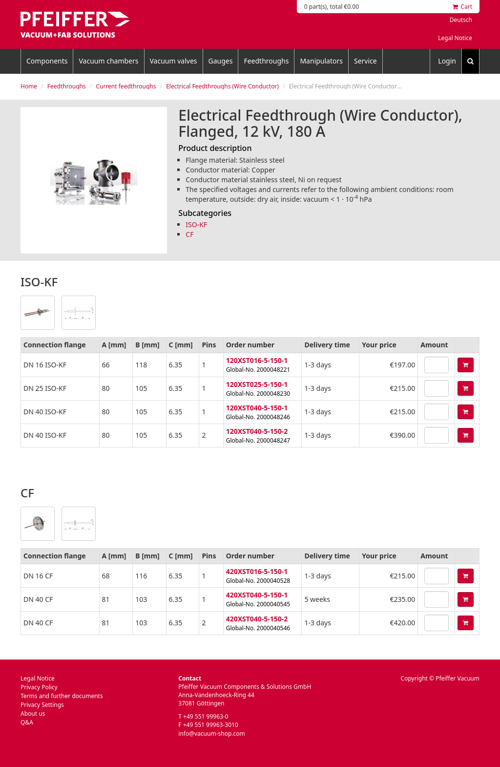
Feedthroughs (266, 60)
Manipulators (321, 60)
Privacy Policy (39, 687)
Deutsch (461, 20)
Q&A (27, 722)
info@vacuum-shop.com (211, 733)
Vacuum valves (173, 60)
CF (189, 234)
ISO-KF (196, 224)
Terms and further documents (62, 696)
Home (29, 86)
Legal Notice (455, 38)
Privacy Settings (42, 705)
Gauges (220, 60)
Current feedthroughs (126, 86)
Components (46, 60)
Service (365, 60)
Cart (462, 6)
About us (33, 713)
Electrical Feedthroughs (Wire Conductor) (222, 86)
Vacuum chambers (108, 60)
